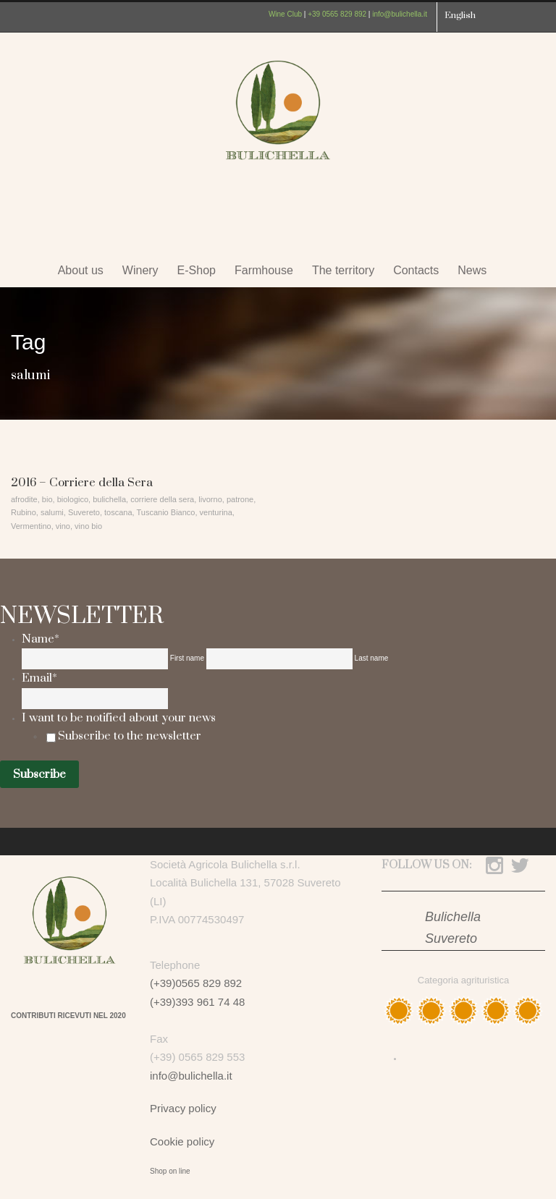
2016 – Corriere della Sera (82, 482)
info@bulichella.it (399, 14)
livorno (210, 499)
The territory (343, 270)
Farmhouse (264, 270)
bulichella (109, 499)
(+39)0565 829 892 (196, 983)
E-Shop (196, 270)
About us (81, 270)
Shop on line (170, 1171)
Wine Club (285, 14)
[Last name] (279, 658)
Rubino (23, 512)
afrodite (24, 499)
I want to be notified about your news (119, 718)
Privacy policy (183, 1108)
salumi (52, 512)
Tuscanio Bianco (166, 512)
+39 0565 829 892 (337, 14)
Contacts (416, 270)
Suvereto (84, 512)
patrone (240, 499)
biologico (72, 499)
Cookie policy (182, 1141)
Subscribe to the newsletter (129, 736)
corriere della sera (162, 499)
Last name (372, 658)
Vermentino (31, 526)
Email (39, 678)
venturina (216, 512)
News (472, 270)
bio (47, 499)
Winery (140, 270)
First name (187, 658)
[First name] (95, 658)
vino (63, 526)
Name (40, 639)
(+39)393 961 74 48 (197, 1002)
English (460, 15)
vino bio (88, 526)
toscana (118, 512)
